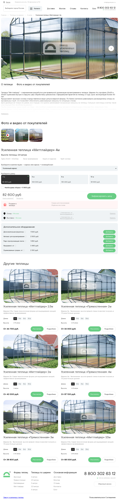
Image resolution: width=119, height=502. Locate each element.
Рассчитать (37, 329)
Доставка (51, 9)
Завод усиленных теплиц (13, 498)
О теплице (7, 84)
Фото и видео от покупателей (33, 84)
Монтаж (62, 9)
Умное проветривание (30, 159)
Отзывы (73, 9)
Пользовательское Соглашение (102, 498)
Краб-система (65, 159)
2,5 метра (35, 480)
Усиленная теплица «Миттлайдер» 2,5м (28, 306)
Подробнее (51, 329)
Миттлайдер (19, 486)
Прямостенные (19, 480)
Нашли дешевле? (8, 198)
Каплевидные (19, 483)
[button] (111, 48)
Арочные (17, 477)
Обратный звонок (104, 484)
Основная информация (65, 472)
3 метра (34, 483)
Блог (94, 9)
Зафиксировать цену (102, 196)
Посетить (113, 213)
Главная (3, 15)
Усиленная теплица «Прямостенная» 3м (28, 437)
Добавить (109, 232)
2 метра (34, 477)
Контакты (84, 9)
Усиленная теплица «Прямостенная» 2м (86, 306)
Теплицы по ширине (17, 15)
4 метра (29, 15)
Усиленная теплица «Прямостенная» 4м (86, 372)
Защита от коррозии (49, 159)
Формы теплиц (21, 472)
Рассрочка (19, 198)
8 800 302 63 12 (106, 8)
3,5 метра (35, 486)
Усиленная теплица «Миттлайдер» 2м (27, 372)
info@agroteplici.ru (110, 2)
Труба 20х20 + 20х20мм (9, 159)
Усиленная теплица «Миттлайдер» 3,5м (86, 437)
